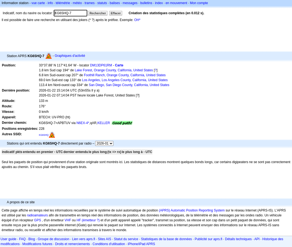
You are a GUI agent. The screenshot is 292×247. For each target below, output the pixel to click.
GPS (37, 220)
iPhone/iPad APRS (141, 244)
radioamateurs (37, 215)
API (257, 239)
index (159, 3)
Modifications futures (37, 244)
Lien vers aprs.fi (83, 239)
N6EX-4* (82, 123)
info (50, 3)
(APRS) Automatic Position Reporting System (192, 210)
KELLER (103, 123)
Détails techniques (238, 239)
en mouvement (176, 3)
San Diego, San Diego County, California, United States (129, 85)
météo (77, 3)
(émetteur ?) (91, 220)
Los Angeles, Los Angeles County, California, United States (125, 80)
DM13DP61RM (101, 65)
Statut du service (126, 239)
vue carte (38, 3)
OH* (137, 20)
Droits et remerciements (72, 244)
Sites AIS (104, 239)
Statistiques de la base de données (166, 239)
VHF (68, 220)
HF (79, 220)
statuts (102, 3)
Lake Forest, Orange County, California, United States (114, 70)
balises (115, 3)
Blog (31, 239)
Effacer (116, 13)
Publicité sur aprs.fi (208, 239)
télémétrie (63, 3)
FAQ (22, 239)
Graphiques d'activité (70, 56)
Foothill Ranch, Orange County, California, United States (125, 75)
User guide (8, 239)
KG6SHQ (44, 135)
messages (130, 3)
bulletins (146, 3)
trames (90, 3)
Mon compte (199, 3)
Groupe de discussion (53, 239)
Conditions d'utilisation (109, 244)
